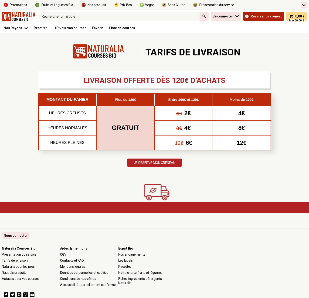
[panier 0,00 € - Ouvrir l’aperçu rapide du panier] (296, 16)
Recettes (125, 266)
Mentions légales (72, 266)
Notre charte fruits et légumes (140, 272)
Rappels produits (14, 272)
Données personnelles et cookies (84, 272)
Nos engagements (131, 254)
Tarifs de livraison (15, 260)
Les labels (125, 260)
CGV (63, 254)
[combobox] (119, 16)
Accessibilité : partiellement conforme (88, 285)
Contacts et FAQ (72, 260)
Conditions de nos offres (78, 279)
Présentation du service (19, 254)
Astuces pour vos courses (21, 279)
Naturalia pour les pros (18, 266)
